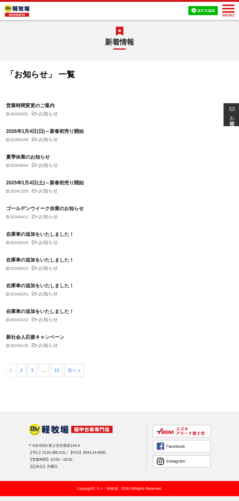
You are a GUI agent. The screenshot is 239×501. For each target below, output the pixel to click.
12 (56, 370)
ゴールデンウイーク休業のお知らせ (45, 208)
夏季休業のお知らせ (28, 157)
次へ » (74, 370)
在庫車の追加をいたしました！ (40, 234)
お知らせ (48, 113)
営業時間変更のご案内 (30, 105)
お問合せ (231, 114)
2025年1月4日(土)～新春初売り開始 (45, 182)
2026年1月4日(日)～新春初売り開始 (45, 131)
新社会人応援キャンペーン (35, 337)
